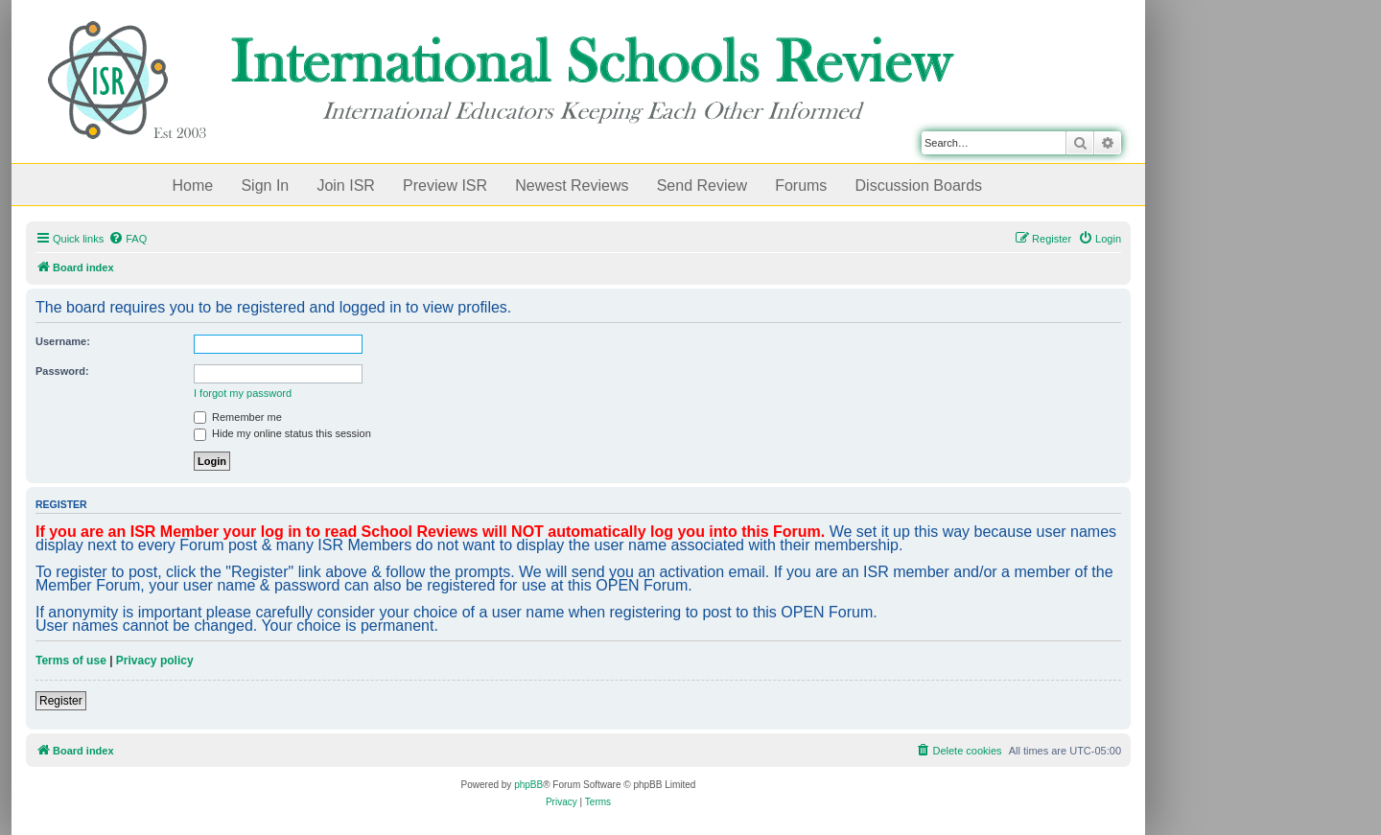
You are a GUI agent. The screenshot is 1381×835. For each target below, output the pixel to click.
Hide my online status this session (282, 433)
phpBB (528, 784)
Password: (62, 371)
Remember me (238, 417)
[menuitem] (127, 238)
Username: (62, 341)
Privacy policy (155, 660)
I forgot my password (243, 393)
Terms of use (70, 660)
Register (60, 700)
